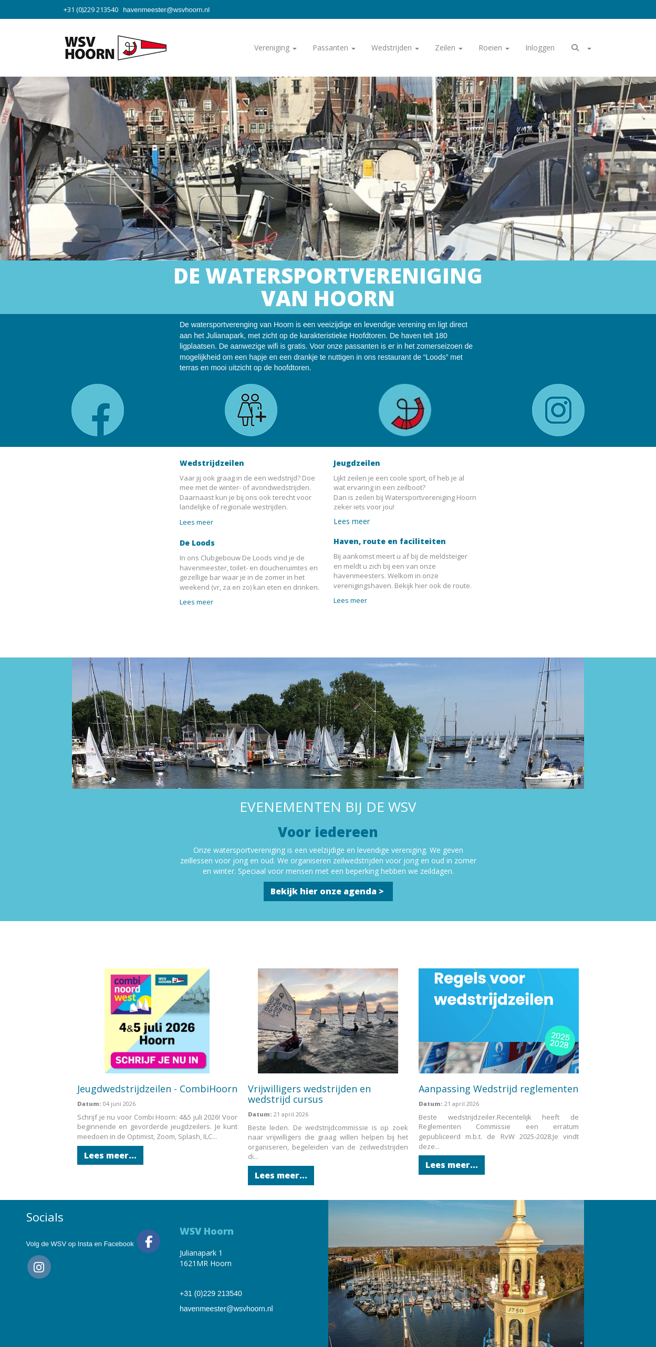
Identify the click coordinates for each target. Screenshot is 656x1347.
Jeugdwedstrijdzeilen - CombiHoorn (157, 1088)
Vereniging (275, 48)
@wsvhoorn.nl (166, 10)
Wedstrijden (395, 48)
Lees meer (198, 522)
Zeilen (449, 48)
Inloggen (540, 48)
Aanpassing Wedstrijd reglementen (498, 1088)
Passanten (334, 48)
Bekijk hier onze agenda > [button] (328, 891)
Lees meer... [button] (110, 1155)
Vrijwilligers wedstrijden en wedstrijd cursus (309, 1093)
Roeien (493, 48)
